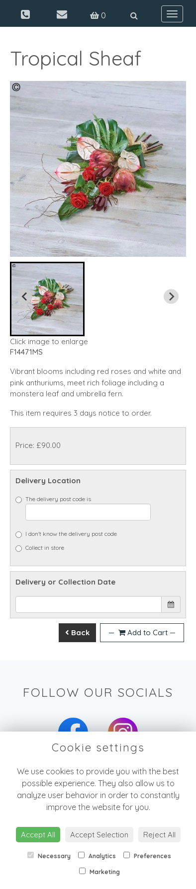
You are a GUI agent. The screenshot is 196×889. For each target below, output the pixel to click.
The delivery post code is (83, 507)
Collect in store (39, 548)
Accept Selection (99, 834)
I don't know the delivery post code (66, 534)
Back (77, 632)
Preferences (147, 856)
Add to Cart (142, 632)
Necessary (49, 856)
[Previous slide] (24, 296)
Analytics (97, 856)
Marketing (99, 872)
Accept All (38, 834)
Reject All (159, 834)
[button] (47, 299)
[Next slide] (171, 296)
